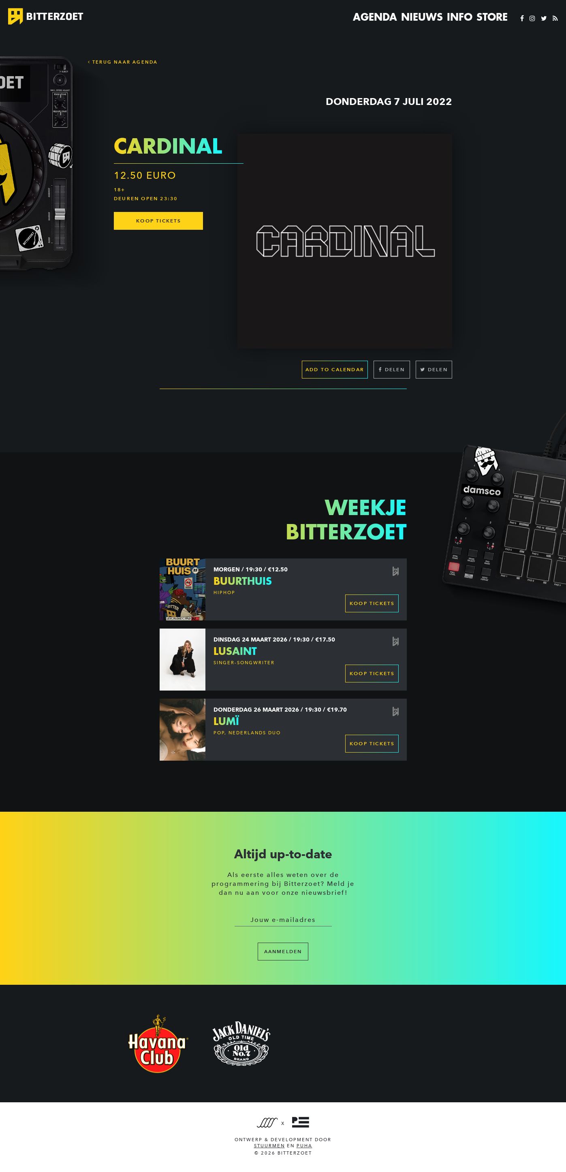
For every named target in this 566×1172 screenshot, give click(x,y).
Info (459, 17)
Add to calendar (334, 369)
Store (492, 17)
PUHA (304, 1145)
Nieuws (422, 17)
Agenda (375, 17)
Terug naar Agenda (123, 62)
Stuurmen (269, 1145)
